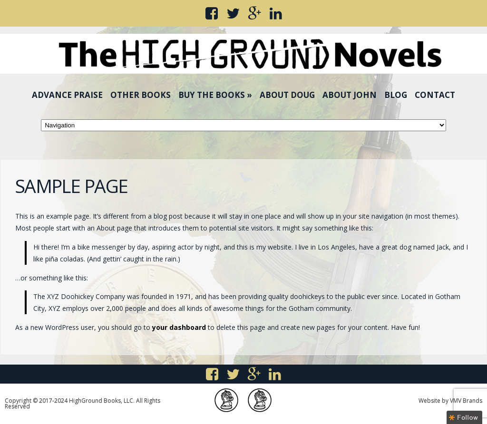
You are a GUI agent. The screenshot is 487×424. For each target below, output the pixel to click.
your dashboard (179, 327)
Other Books (140, 94)
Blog (395, 94)
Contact (435, 94)
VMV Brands (466, 400)
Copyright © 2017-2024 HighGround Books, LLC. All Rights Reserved (82, 403)
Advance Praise (67, 94)
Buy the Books (215, 94)
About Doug (287, 94)
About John (349, 94)
